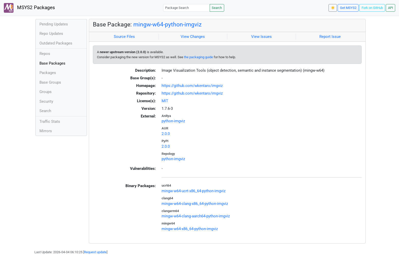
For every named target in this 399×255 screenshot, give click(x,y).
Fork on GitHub (372, 8)
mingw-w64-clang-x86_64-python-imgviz (195, 203)
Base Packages (52, 63)
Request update (95, 252)
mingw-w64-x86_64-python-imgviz (190, 229)
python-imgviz (173, 121)
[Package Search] (186, 7)
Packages (47, 72)
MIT (165, 101)
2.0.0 (166, 133)
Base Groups (50, 82)
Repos (44, 53)
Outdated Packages (55, 43)
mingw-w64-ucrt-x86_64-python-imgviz (193, 191)
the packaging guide (198, 57)
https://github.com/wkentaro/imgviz (192, 85)
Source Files (124, 36)
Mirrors (45, 131)
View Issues (261, 36)
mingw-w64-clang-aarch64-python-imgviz (196, 216)
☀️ (333, 8)
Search (217, 8)
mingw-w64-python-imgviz (167, 24)
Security (46, 101)
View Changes (193, 36)
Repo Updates (51, 33)
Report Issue (330, 36)
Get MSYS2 (348, 8)
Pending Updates (53, 24)
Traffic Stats (49, 121)
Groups (45, 91)
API (390, 8)
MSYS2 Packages (29, 8)
